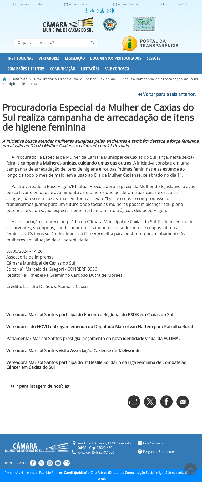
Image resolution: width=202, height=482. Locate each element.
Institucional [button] (20, 58)
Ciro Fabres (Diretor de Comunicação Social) (122, 472)
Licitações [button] (90, 69)
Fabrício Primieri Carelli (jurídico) (63, 472)
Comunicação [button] (62, 69)
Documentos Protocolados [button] (115, 58)
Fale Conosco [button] (116, 69)
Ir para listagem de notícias (39, 386)
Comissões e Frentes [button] (26, 69)
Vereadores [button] (49, 58)
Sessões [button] (153, 58)
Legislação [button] (75, 58)
